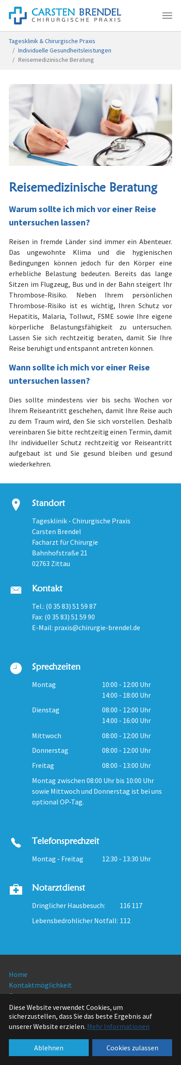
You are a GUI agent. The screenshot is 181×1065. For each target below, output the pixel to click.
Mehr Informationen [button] (118, 1026)
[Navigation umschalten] (167, 15)
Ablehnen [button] (48, 1047)
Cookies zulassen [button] (132, 1047)
